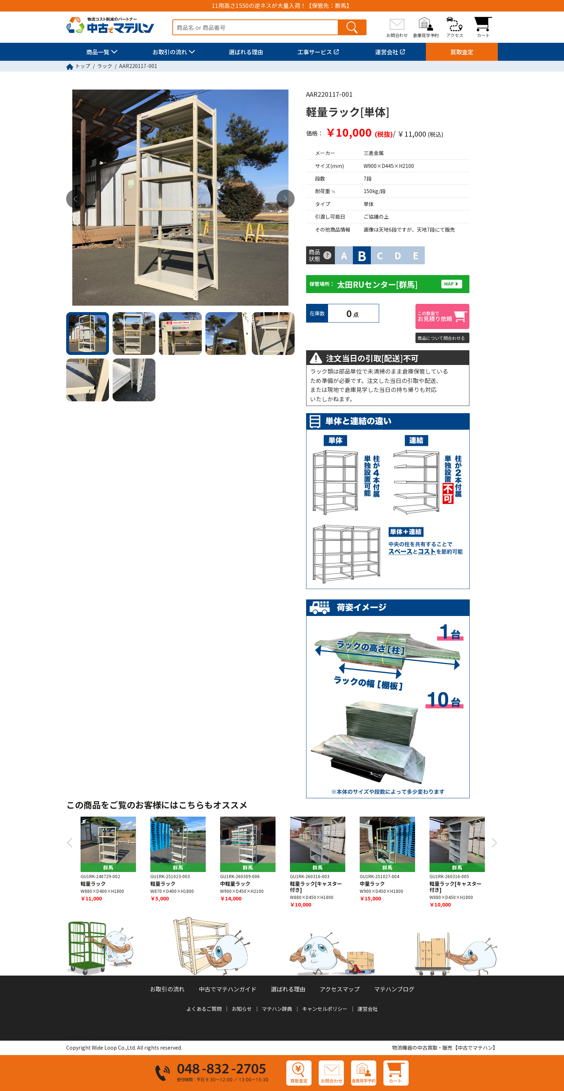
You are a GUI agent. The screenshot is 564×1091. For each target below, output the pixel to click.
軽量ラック (93, 883)
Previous (75, 199)
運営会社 (386, 51)
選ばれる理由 (246, 51)
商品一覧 (97, 51)
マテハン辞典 (277, 1009)
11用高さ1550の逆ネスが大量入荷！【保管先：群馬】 (282, 5)
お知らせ (242, 1009)
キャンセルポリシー (324, 1009)
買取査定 (461, 51)
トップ (82, 65)
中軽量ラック (235, 883)
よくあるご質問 (204, 1009)
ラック (104, 65)
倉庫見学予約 (426, 35)
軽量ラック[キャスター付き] (316, 887)
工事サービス (314, 51)
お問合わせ (397, 35)
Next (286, 199)
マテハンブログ (394, 989)
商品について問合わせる (441, 338)
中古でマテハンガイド (227, 989)
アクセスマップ (340, 989)
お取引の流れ (170, 51)
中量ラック (372, 883)
